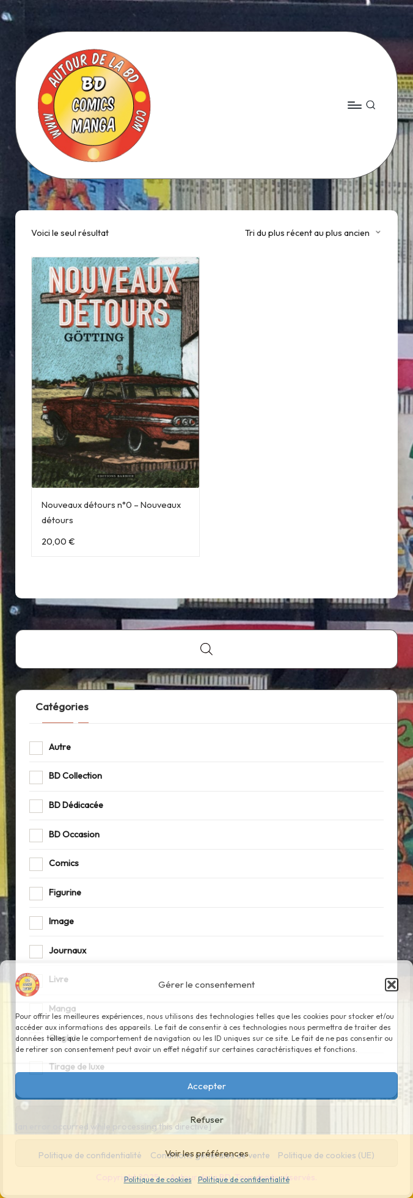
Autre (60, 746)
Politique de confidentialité (244, 1179)
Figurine (65, 892)
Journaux (67, 950)
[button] (392, 985)
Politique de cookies (158, 1179)
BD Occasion (74, 834)
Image (61, 921)
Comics (64, 863)
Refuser (207, 1119)
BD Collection (75, 775)
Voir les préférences (207, 1153)
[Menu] (354, 105)
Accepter (207, 1086)
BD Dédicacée (76, 804)
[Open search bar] (206, 649)
